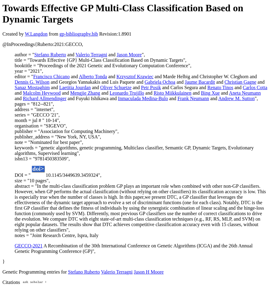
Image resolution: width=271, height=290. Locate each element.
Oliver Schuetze (116, 87)
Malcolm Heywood (42, 93)
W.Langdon (36, 34)
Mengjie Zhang (85, 93)
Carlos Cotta (255, 87)
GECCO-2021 (29, 245)
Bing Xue (210, 93)
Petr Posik (151, 87)
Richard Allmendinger (44, 98)
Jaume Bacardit (200, 82)
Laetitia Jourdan (75, 87)
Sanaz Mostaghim (32, 87)
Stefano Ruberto (50, 54)
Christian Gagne (240, 82)
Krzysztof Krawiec (134, 76)
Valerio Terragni (91, 54)
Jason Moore (129, 54)
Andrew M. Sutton (236, 98)
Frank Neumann (193, 98)
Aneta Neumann (245, 93)
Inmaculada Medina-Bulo (143, 98)
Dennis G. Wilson (32, 82)
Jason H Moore (149, 271)
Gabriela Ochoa (159, 82)
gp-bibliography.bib (78, 34)
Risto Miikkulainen (172, 93)
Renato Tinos (220, 87)
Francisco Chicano (51, 76)
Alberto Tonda (93, 76)
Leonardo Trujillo (127, 93)
